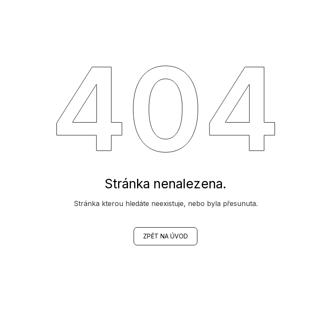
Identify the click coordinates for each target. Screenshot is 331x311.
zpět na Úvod (165, 236)
